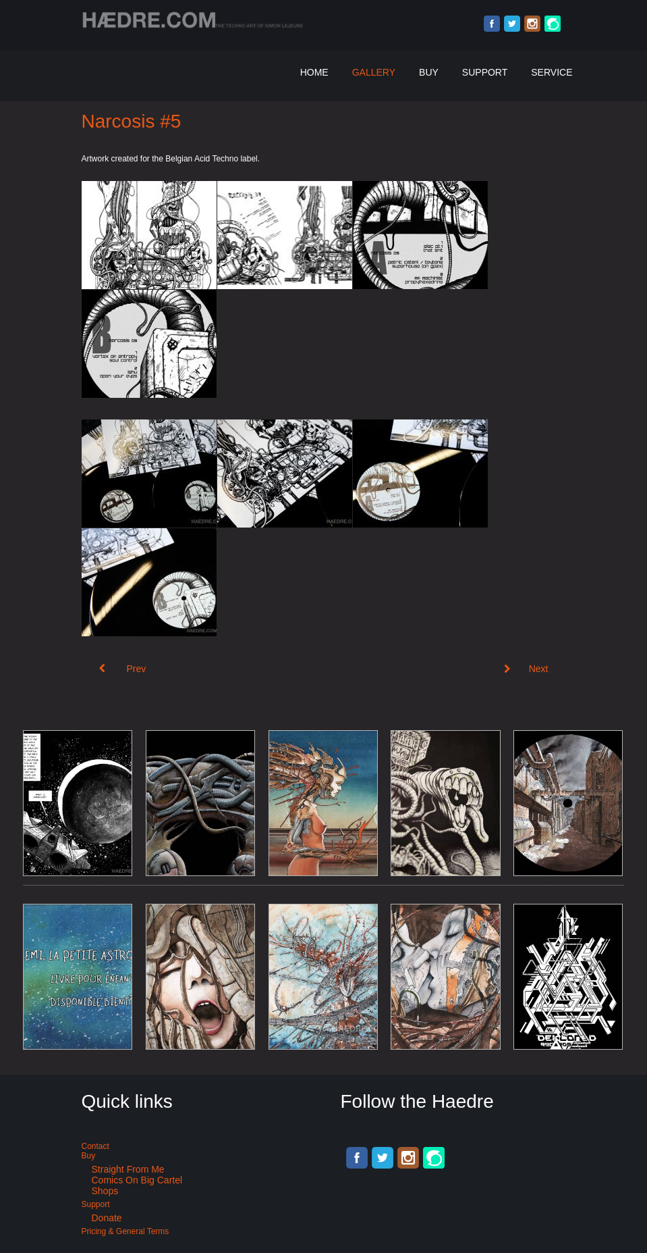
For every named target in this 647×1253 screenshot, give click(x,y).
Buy (429, 72)
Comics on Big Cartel (137, 1180)
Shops (105, 1190)
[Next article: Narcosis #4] (526, 668)
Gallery (373, 72)
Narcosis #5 (131, 121)
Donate (107, 1217)
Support (484, 72)
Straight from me (128, 1169)
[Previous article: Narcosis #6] (123, 668)
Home (314, 72)
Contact (95, 1146)
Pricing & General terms (125, 1231)
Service (551, 72)
